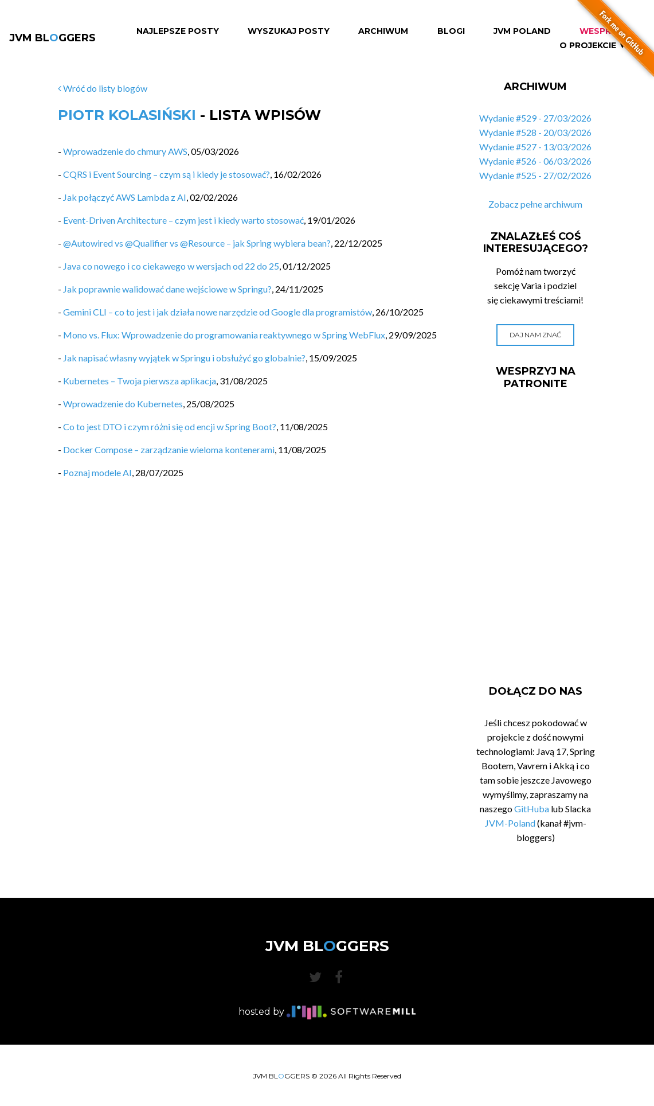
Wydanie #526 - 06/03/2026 (535, 160)
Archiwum (383, 31)
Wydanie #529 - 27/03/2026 (535, 117)
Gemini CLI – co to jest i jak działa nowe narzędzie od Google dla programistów (217, 311)
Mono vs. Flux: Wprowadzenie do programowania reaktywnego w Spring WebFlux (224, 334)
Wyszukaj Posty (289, 31)
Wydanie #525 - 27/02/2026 (535, 175)
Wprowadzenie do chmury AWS (125, 151)
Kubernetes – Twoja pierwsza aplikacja (139, 380)
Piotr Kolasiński (127, 115)
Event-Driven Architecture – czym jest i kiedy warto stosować (183, 220)
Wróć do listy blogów (102, 88)
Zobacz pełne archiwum (535, 203)
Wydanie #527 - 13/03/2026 (535, 146)
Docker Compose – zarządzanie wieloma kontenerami (169, 449)
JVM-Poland (510, 822)
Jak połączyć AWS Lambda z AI (124, 197)
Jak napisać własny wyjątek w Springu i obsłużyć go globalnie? (184, 357)
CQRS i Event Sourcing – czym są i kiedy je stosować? (166, 174)
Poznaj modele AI (97, 472)
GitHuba (531, 808)
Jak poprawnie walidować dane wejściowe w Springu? (167, 288)
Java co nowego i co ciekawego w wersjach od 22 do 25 (171, 265)
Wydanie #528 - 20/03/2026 (535, 132)
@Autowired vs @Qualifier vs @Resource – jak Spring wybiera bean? (197, 242)
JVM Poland (522, 31)
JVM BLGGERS (52, 38)
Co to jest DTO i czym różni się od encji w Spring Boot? (169, 426)
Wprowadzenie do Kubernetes (123, 403)
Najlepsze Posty (177, 31)
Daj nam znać (536, 334)
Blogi (451, 31)
